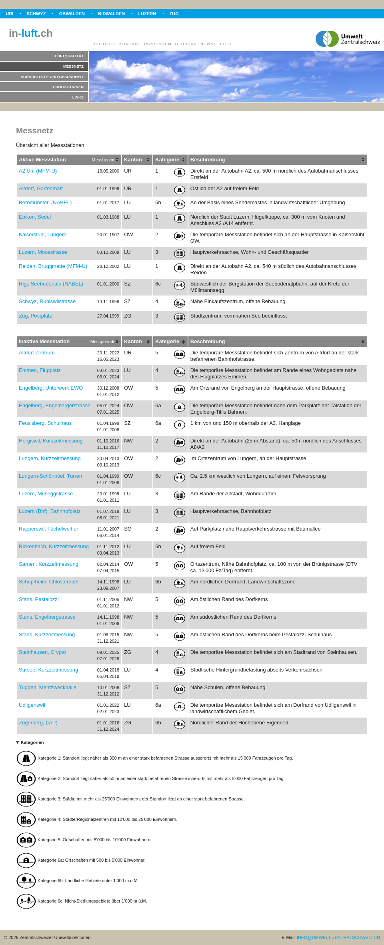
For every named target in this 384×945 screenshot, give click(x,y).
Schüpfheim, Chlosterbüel (48, 582)
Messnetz (73, 66)
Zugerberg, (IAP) (38, 723)
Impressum (158, 44)
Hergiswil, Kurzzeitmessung (51, 441)
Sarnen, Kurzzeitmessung (48, 564)
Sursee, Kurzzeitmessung (48, 670)
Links (78, 97)
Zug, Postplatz (35, 316)
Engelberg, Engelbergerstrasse (54, 405)
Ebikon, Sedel (35, 217)
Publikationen (68, 86)
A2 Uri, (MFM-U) (38, 171)
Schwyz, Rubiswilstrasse (47, 301)
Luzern (147, 13)
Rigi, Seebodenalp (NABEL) (51, 284)
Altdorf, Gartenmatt (41, 188)
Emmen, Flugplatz (40, 370)
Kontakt (129, 44)
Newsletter (216, 44)
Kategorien (32, 742)
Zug (174, 13)
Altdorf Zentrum (37, 353)
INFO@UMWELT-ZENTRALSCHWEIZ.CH (338, 937)
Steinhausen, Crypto (42, 652)
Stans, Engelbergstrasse (47, 617)
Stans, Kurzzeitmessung (47, 634)
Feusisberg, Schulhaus (45, 423)
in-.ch (31, 33)
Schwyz (36, 13)
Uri (9, 13)
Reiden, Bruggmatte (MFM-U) (53, 266)
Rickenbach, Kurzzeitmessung (54, 546)
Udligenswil (32, 705)
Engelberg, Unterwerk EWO (51, 388)
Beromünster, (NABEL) (45, 202)
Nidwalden (111, 13)
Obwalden (72, 13)
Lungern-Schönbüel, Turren (50, 476)
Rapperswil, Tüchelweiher (48, 529)
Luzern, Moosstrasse (43, 252)
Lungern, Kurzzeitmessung (50, 458)
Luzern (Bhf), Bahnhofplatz (50, 511)
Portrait (104, 44)
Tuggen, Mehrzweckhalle (47, 687)
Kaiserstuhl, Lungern (42, 234)
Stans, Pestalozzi (39, 599)
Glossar (186, 44)
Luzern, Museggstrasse (46, 494)
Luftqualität (69, 56)
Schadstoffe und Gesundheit (52, 76)
